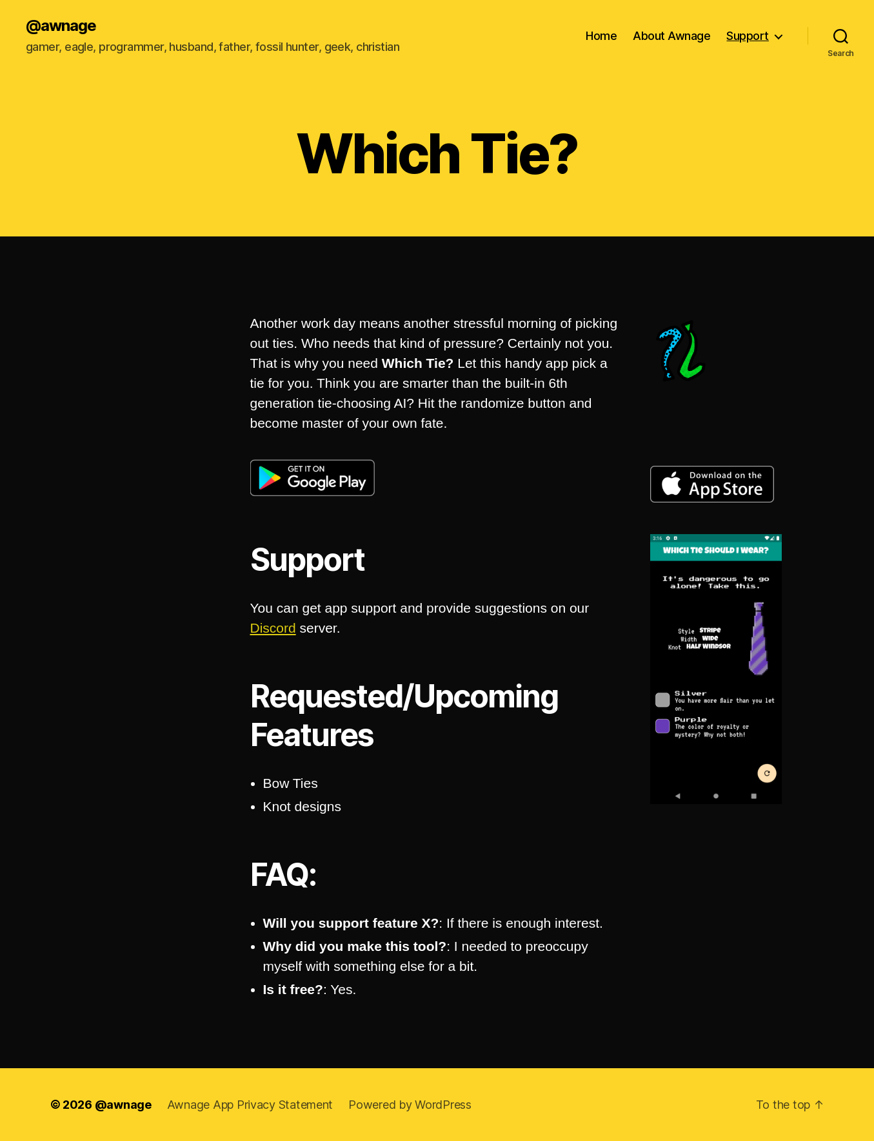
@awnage (61, 26)
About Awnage (671, 36)
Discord (273, 627)
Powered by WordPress (410, 1104)
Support (747, 36)
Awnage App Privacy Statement (250, 1104)
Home (601, 36)
